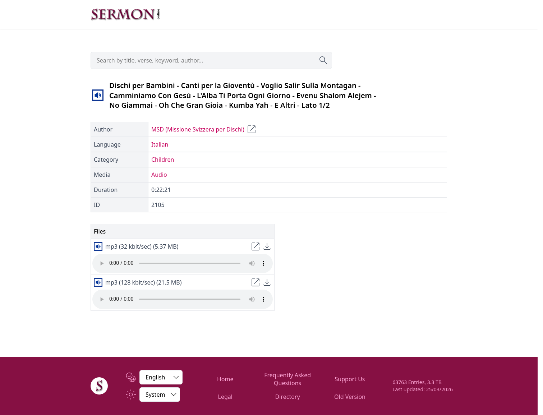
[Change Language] (161, 377)
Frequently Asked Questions (287, 379)
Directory (287, 397)
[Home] (99, 386)
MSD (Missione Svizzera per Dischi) (197, 129)
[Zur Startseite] (125, 14)
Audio (159, 175)
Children (162, 159)
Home (225, 379)
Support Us (350, 379)
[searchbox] (211, 60)
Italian (159, 144)
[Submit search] (323, 60)
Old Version (349, 397)
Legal (225, 397)
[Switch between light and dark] (159, 394)
